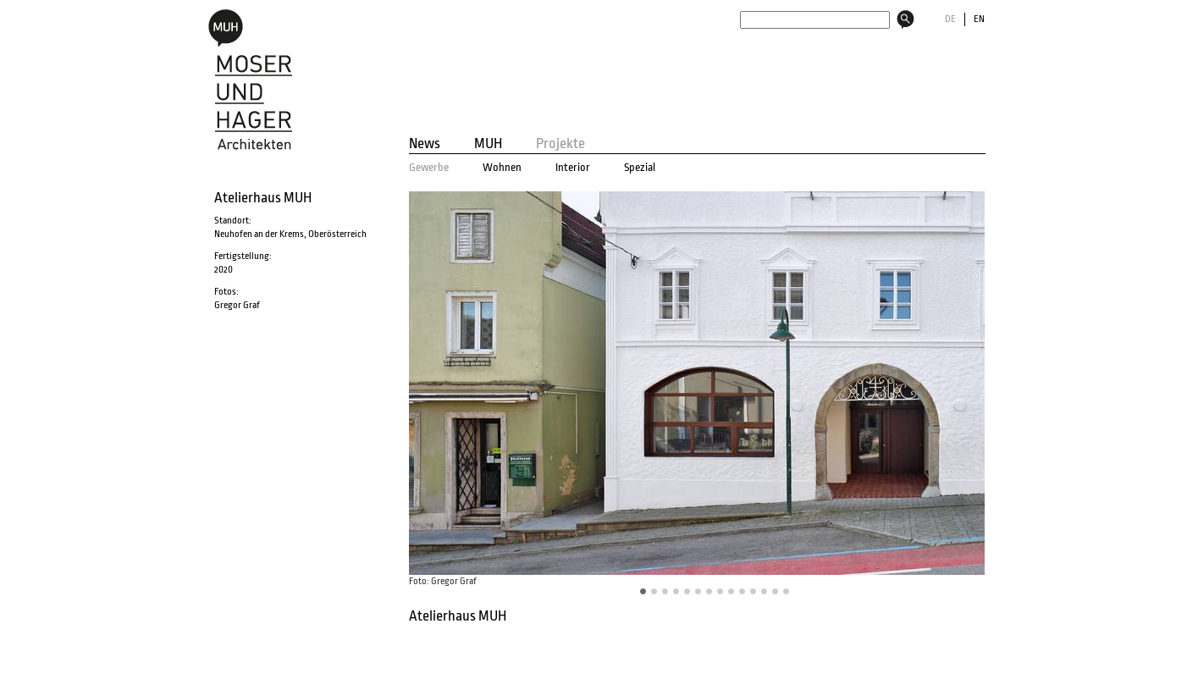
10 (753, 592)
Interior (572, 168)
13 (786, 592)
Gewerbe (429, 168)
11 (764, 592)
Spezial (639, 168)
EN (979, 19)
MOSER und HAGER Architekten (249, 79)
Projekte (560, 144)
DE (950, 19)
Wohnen (502, 168)
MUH (488, 144)
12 (775, 592)
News (424, 144)
